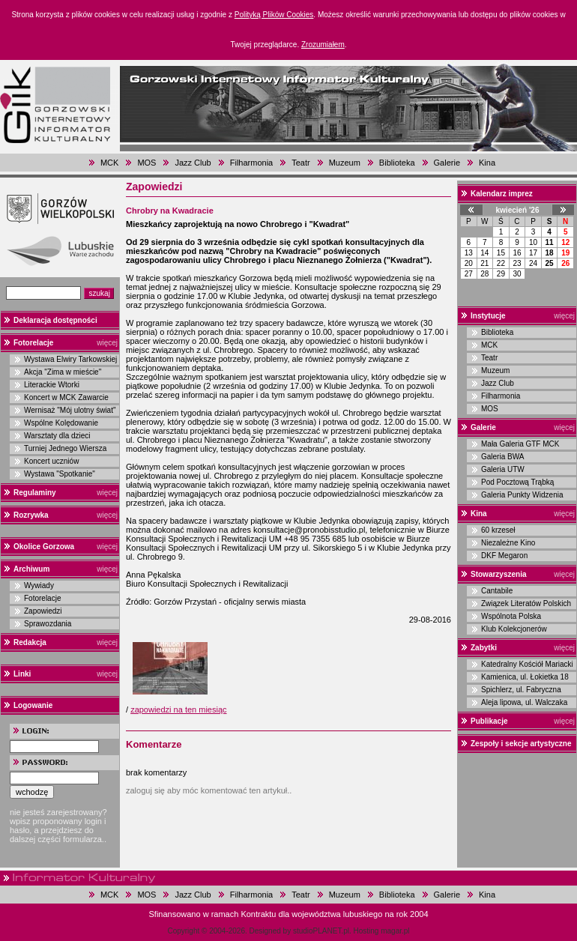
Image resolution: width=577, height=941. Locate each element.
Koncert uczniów (51, 461)
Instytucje (488, 316)
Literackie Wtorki (51, 385)
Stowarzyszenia (498, 574)
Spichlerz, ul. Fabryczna (521, 690)
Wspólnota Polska (511, 616)
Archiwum (31, 569)
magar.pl (395, 931)
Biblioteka (397, 162)
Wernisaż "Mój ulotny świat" (70, 410)
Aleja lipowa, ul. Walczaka (524, 702)
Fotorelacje (33, 343)
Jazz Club (193, 162)
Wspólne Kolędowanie (61, 423)
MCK (109, 162)
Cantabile (497, 591)
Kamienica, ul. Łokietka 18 (525, 677)
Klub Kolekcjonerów (514, 629)
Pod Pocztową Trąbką (517, 482)
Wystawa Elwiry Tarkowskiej (70, 359)
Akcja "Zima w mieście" (62, 372)
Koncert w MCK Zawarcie (66, 397)
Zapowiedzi (43, 611)
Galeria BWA (502, 457)
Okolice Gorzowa (43, 546)
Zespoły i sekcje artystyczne (521, 743)
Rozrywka (31, 515)
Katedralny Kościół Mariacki (527, 664)
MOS (146, 162)
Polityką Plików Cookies (274, 14)
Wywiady (39, 585)
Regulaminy (34, 492)
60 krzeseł (498, 530)
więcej (107, 343)
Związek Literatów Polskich (526, 603)
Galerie (447, 162)
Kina (487, 162)
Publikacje (489, 721)
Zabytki (484, 648)
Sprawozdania (47, 624)
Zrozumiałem (323, 44)
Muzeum (344, 162)
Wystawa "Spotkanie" (59, 474)
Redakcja (29, 642)
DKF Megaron (504, 555)
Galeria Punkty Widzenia (522, 495)
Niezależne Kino (508, 543)
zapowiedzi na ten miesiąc (178, 709)
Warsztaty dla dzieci (57, 436)
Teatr (300, 162)
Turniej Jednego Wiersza (65, 448)
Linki (22, 674)
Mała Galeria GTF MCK (520, 444)
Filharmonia (251, 162)
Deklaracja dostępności (55, 320)
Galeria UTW (503, 469)
